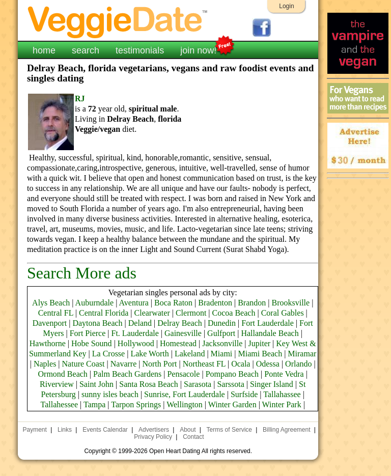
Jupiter (259, 343)
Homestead (178, 343)
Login (286, 6)
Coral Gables (282, 313)
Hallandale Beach (269, 333)
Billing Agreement (286, 429)
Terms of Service (229, 429)
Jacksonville (222, 343)
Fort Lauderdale (267, 323)
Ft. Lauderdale (135, 333)
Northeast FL (204, 363)
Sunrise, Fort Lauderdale (184, 394)
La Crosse (108, 353)
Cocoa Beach (234, 313)
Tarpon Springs (136, 404)
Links (65, 429)
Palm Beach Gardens (127, 374)
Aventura (133, 302)
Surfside (244, 394)
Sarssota (230, 384)
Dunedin (222, 323)
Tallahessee (59, 404)
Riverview (57, 384)
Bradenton (215, 302)
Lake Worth (149, 353)
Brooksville (290, 302)
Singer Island (271, 384)
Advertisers (153, 429)
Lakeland (190, 353)
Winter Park (281, 404)
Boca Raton (173, 302)
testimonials (140, 50)
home (44, 50)
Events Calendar (105, 429)
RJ (80, 98)
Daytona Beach (97, 323)
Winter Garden (232, 404)
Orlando (298, 363)
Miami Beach (260, 353)
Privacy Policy (153, 436)
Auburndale (94, 302)
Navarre (123, 363)
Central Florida (103, 313)
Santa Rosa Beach (148, 384)
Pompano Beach (232, 374)
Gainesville (183, 333)
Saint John (96, 384)
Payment (35, 429)
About (188, 429)
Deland (140, 323)
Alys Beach (51, 302)
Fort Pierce (88, 333)
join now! (198, 49)
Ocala (240, 363)
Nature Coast (83, 363)
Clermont (191, 313)
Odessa (268, 363)
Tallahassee (282, 394)
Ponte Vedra (283, 374)
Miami (222, 353)
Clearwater (152, 313)
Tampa (94, 404)
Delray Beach (179, 323)
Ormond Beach (63, 374)
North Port (159, 363)
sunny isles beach (109, 394)
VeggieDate (118, 21)
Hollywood (136, 343)
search (85, 50)
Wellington (184, 404)
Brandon (252, 302)
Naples (45, 363)
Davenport (50, 323)
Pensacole (183, 374)
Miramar (302, 353)
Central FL (55, 313)
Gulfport (221, 333)
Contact (193, 436)
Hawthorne (48, 343)
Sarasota (197, 384)
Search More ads (81, 273)
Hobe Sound (91, 343)
